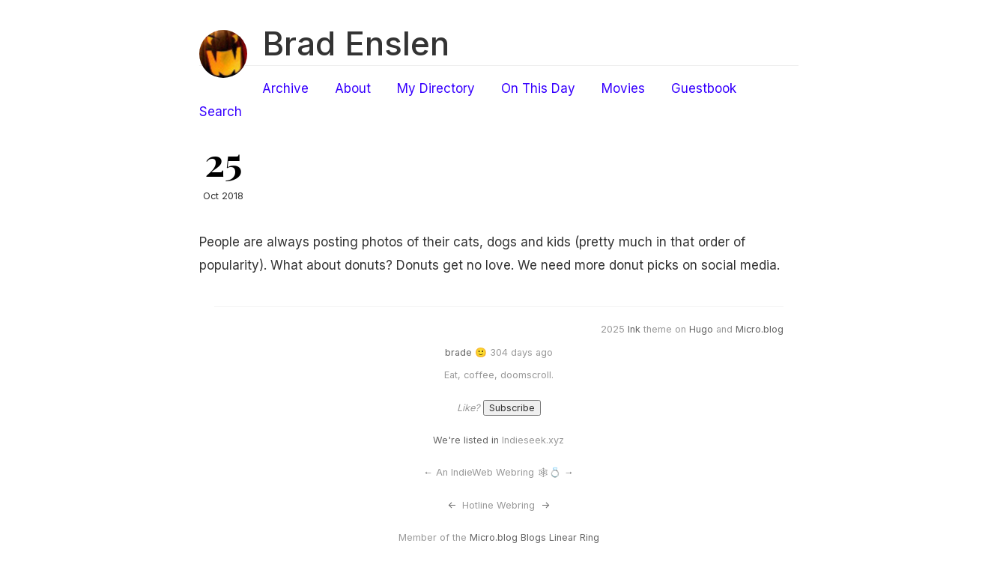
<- (451, 505)
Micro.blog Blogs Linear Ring (534, 537)
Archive (285, 88)
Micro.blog (760, 329)
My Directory (436, 88)
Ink (634, 329)
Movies (623, 88)
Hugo (701, 329)
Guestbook (703, 88)
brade (458, 352)
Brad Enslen (355, 43)
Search (220, 111)
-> (545, 505)
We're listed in (466, 440)
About (353, 88)
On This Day (538, 88)
